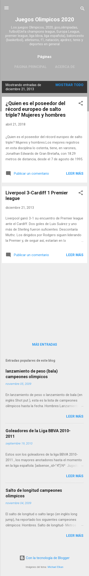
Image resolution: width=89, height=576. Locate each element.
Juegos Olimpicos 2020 (44, 19)
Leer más (74, 173)
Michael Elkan (55, 567)
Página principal (30, 67)
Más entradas (44, 344)
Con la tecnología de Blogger (44, 558)
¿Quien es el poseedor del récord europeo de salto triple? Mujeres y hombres (36, 109)
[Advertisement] (44, 299)
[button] (80, 104)
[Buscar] (82, 9)
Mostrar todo (69, 85)
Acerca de (65, 67)
